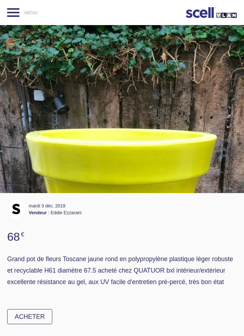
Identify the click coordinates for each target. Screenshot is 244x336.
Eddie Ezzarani (66, 212)
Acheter (30, 316)
